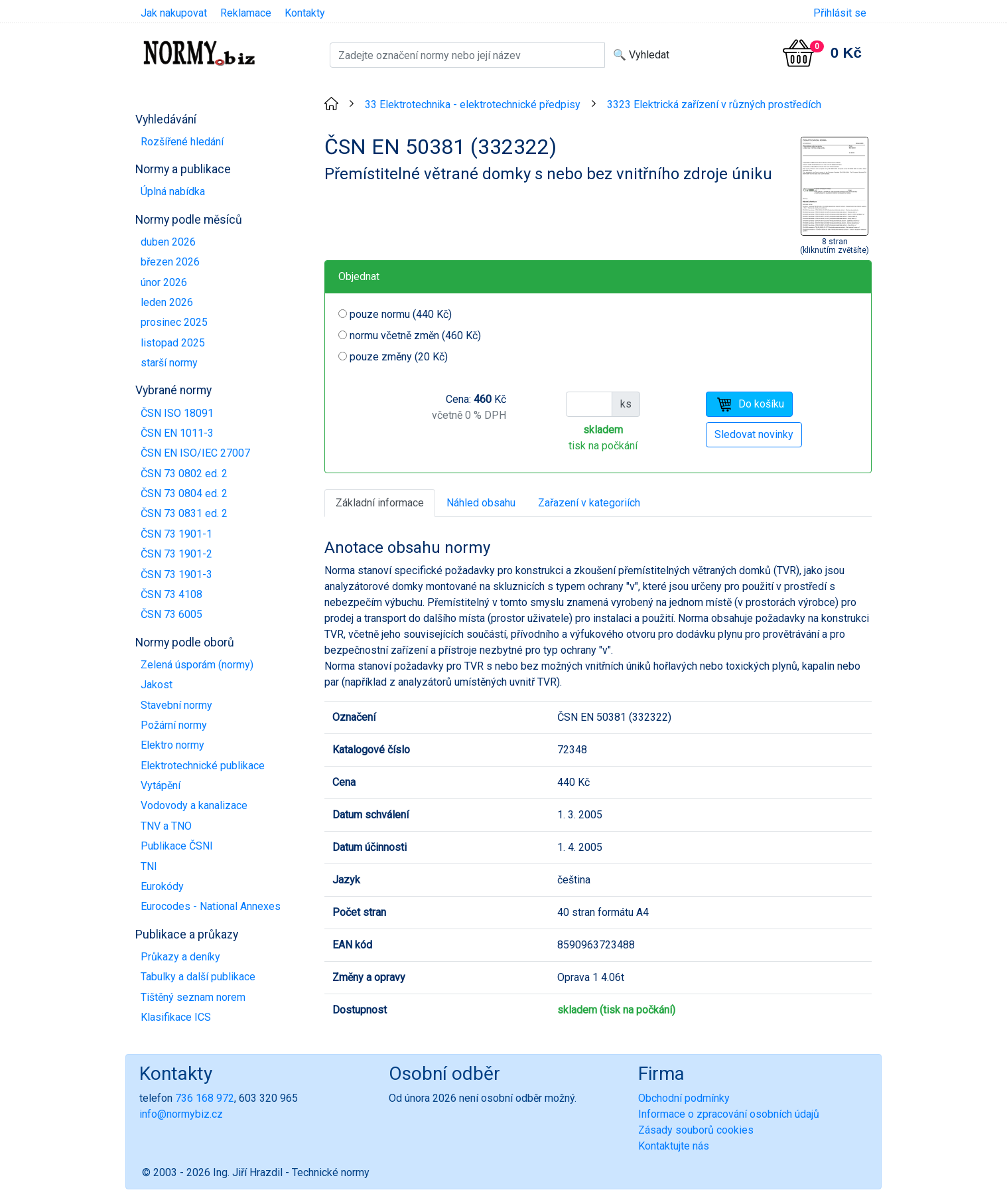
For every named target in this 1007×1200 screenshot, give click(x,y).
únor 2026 (164, 282)
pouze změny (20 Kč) (399, 356)
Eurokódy (162, 886)
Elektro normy (172, 745)
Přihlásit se (839, 13)
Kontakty (305, 13)
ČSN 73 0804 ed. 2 (184, 493)
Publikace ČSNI (177, 846)
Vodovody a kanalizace (194, 805)
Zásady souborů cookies (696, 1130)
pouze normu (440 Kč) (401, 314)
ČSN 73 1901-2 (176, 554)
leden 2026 (167, 302)
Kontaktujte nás (673, 1146)
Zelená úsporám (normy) (197, 664)
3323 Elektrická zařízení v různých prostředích (714, 104)
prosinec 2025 (174, 322)
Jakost (156, 684)
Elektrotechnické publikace (203, 765)
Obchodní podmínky (684, 1098)
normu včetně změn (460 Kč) (415, 335)
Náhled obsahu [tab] (480, 502)
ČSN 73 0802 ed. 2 (184, 473)
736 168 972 (204, 1098)
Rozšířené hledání (182, 141)
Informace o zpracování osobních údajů (728, 1114)
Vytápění (160, 785)
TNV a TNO (166, 826)
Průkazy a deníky (180, 956)
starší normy (169, 362)
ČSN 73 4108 (171, 594)
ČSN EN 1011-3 (177, 433)
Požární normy (174, 725)
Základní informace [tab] (380, 502)
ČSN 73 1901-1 (176, 534)
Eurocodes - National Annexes (211, 906)
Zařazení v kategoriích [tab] (589, 502)
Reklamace (245, 13)
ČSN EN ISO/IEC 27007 (195, 453)
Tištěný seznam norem (193, 997)
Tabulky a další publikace (198, 976)
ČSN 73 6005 (171, 614)
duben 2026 (168, 242)
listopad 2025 (173, 343)
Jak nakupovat (174, 13)
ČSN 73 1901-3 (176, 574)
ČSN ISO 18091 (177, 413)
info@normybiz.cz (181, 1114)
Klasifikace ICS (176, 1017)
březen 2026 (170, 262)
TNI (149, 866)
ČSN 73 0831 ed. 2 (184, 513)
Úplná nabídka (173, 191)
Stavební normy (176, 705)
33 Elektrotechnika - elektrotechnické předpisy (472, 104)
